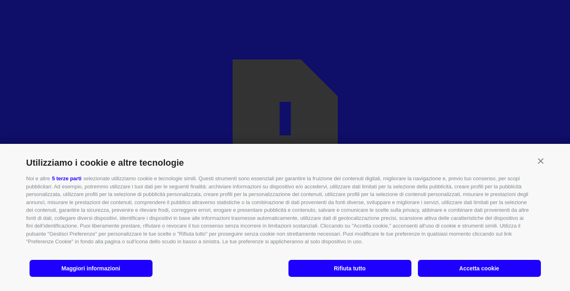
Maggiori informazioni (90, 268)
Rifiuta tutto (350, 268)
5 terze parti (66, 178)
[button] (541, 161)
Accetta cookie (479, 268)
